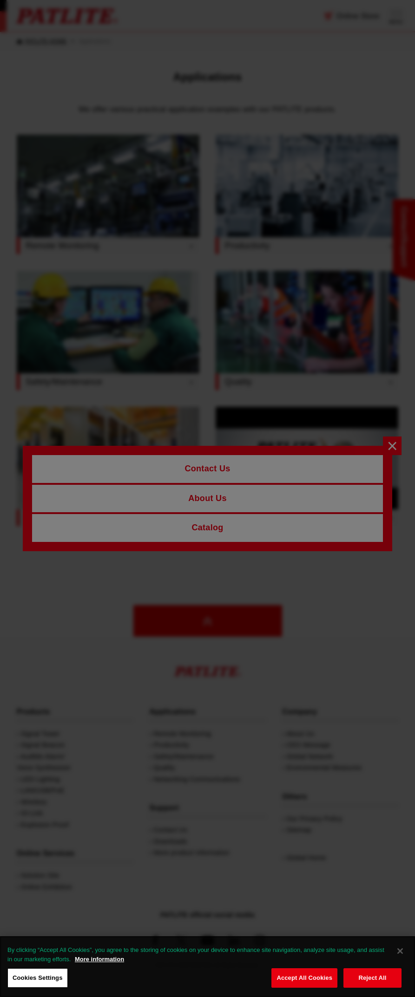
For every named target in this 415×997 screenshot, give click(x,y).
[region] (207, 966)
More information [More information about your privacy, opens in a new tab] (99, 959)
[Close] (400, 951)
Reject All (372, 977)
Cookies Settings (38, 977)
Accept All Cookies (304, 977)
